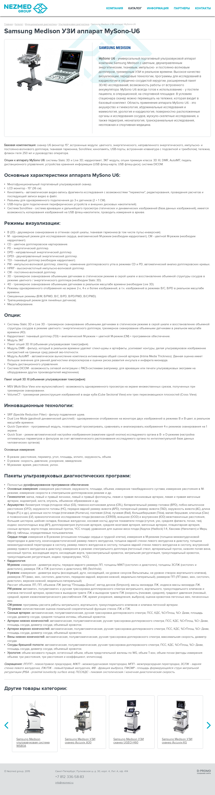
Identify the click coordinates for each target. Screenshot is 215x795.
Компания (114, 8)
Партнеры (182, 8)
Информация (158, 8)
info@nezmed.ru (64, 782)
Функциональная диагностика (41, 24)
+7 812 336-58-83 (69, 777)
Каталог (135, 8)
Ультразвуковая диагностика (74, 24)
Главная (8, 24)
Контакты (203, 8)
